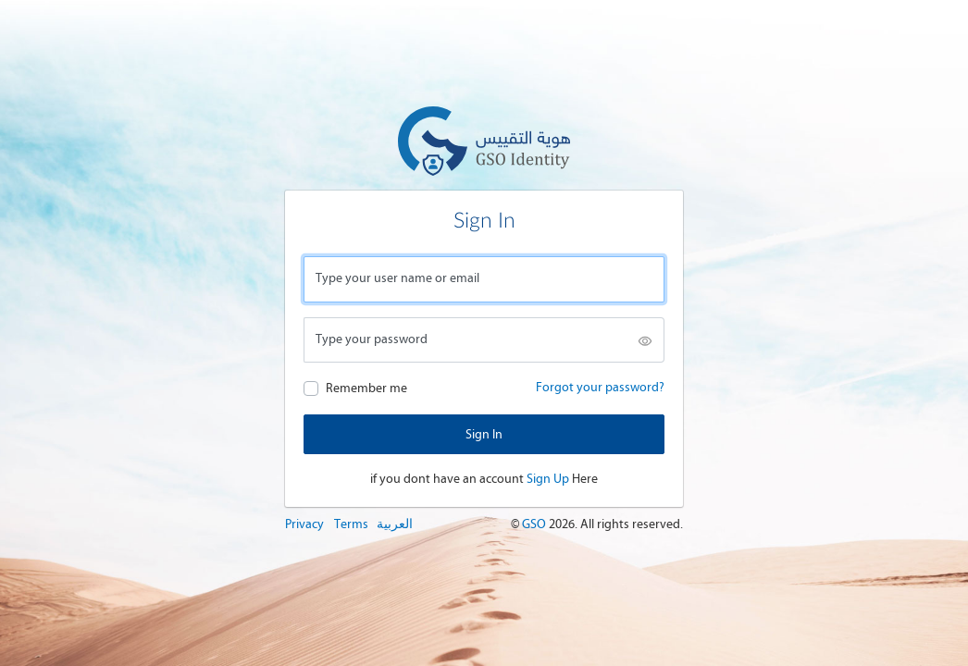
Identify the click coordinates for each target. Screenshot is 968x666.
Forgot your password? (600, 387)
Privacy (304, 524)
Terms (351, 524)
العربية (395, 524)
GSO (535, 524)
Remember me (366, 388)
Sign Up (548, 479)
